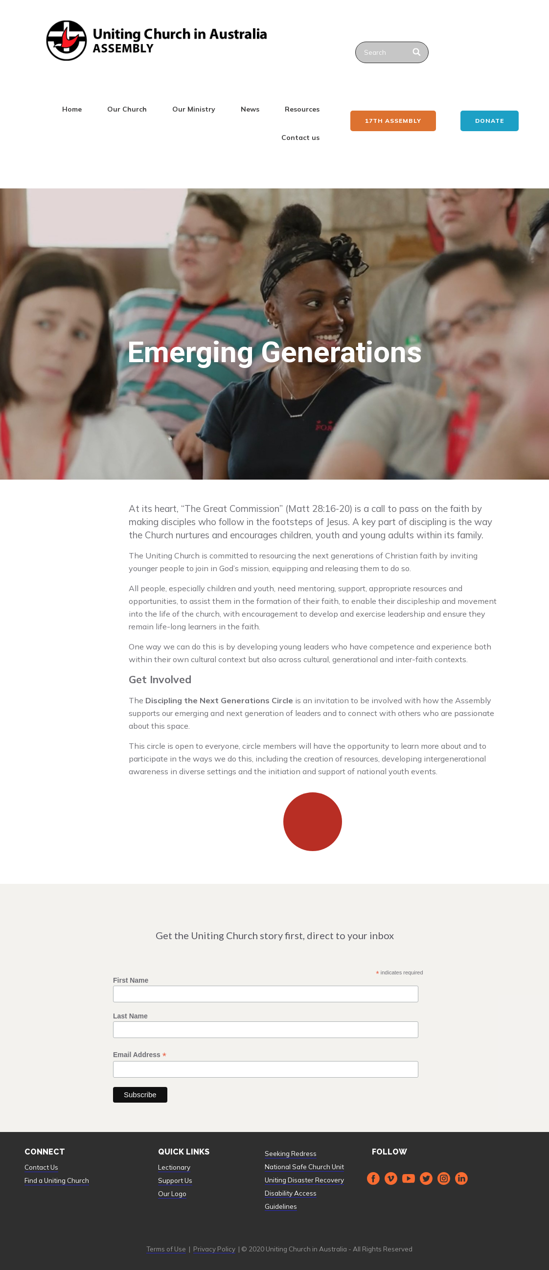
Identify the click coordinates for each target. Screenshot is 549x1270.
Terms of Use (166, 1249)
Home (72, 109)
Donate (489, 120)
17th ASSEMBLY (393, 120)
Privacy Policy (214, 1249)
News (250, 109)
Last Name (130, 1016)
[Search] (417, 52)
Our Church (127, 109)
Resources (302, 109)
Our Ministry (193, 109)
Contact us (300, 137)
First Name (130, 980)
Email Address (139, 1055)
